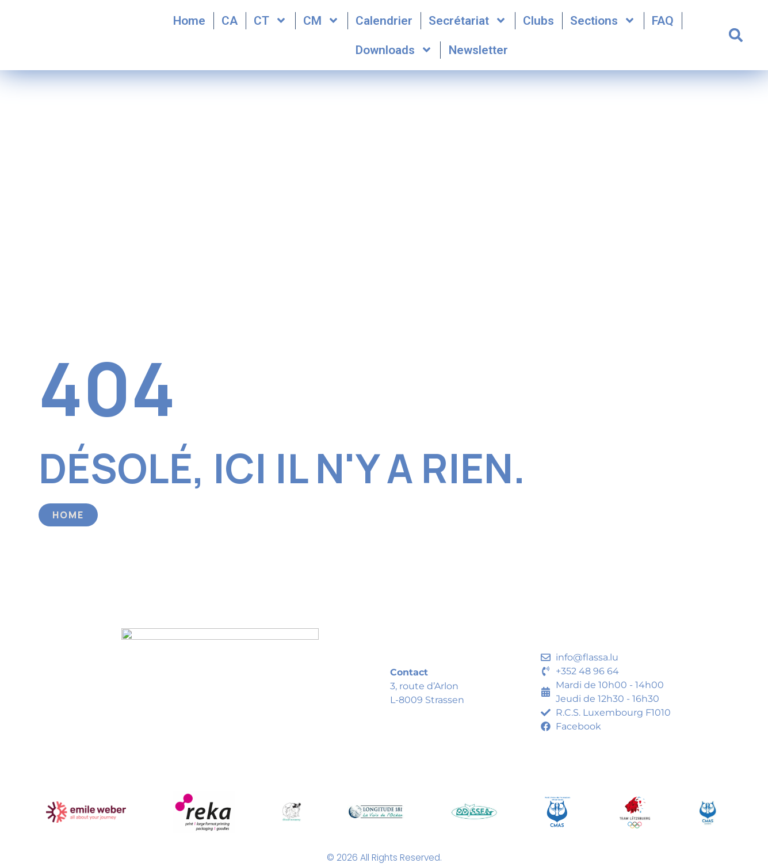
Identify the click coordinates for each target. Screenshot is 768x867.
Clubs (538, 22)
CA (229, 22)
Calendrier (384, 22)
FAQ (663, 22)
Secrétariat (468, 22)
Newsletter (478, 51)
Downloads (394, 51)
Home (189, 22)
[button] (735, 36)
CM (321, 22)
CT (270, 22)
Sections (603, 22)
